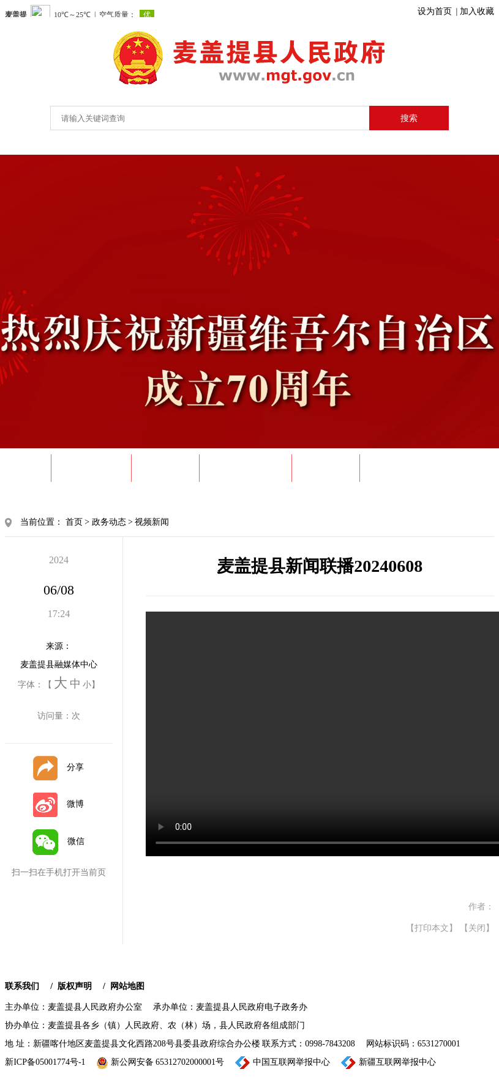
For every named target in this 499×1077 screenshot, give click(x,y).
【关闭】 (477, 928)
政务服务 (325, 468)
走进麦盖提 (91, 468)
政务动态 (165, 468)
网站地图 (127, 986)
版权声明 (75, 986)
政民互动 (393, 468)
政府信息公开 (245, 468)
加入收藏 (477, 11)
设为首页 (435, 11)
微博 (58, 804)
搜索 (409, 118)
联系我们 (22, 986)
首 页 (28, 468)
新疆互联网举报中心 (388, 1062)
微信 (58, 841)
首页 (74, 522)
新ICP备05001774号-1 (45, 1062)
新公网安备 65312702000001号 (161, 1063)
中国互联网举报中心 (282, 1062)
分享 (58, 767)
